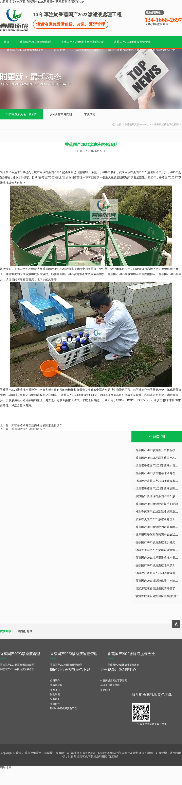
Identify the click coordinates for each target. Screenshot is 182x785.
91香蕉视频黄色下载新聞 (21, 114)
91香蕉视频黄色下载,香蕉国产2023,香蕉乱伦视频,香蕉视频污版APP (42, 1)
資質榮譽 (59, 50)
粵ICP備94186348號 (95, 752)
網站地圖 (5, 767)
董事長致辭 (56, 685)
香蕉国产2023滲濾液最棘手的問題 (156, 503)
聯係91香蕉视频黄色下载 (63, 708)
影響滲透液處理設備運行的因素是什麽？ (36, 425)
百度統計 (114, 756)
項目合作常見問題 (60, 114)
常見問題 (89, 114)
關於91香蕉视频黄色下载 (124, 50)
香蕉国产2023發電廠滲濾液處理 (17, 664)
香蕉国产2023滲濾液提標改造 (25, 50)
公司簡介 (55, 680)
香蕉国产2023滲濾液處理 (35, 41)
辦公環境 (55, 694)
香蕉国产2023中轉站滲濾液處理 (17, 669)
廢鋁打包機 (25, 631)
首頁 (6, 41)
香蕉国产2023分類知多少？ (28, 428)
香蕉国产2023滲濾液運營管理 (132, 41)
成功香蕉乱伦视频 (86, 50)
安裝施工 (55, 699)
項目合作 (55, 703)
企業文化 (55, 689)
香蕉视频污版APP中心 (164, 50)
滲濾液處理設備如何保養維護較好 (156, 596)
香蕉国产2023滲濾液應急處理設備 (82, 41)
